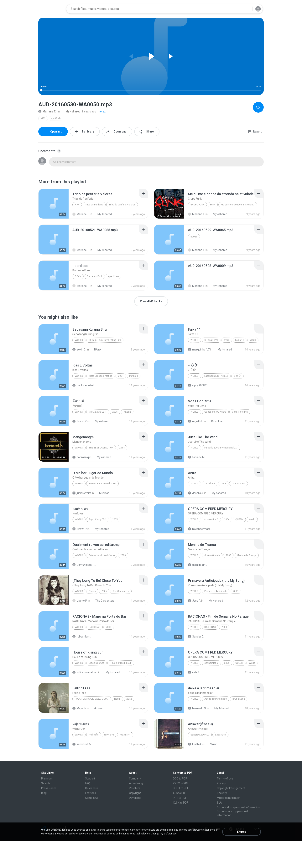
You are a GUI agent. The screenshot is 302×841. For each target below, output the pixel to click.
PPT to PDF (180, 797)
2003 (108, 627)
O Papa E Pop (211, 340)
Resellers (134, 788)
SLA (219, 802)
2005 (115, 411)
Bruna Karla (238, 698)
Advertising (136, 783)
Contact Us (91, 797)
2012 (129, 698)
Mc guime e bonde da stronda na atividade (239, 204)
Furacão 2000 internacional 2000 (222, 447)
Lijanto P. (79, 600)
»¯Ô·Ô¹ (237, 376)
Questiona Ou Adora (215, 411)
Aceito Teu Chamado (215, 698)
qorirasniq (80, 457)
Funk (212, 204)
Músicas (102, 493)
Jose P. (194, 600)
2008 (235, 591)
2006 (227, 519)
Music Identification (228, 797)
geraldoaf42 (197, 564)
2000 (123, 555)
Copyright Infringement (231, 788)
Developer (135, 797)
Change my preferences (164, 833)
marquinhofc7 (199, 349)
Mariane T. (47, 111)
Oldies (92, 591)
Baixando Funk (94, 276)
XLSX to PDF (180, 802)
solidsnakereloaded (85, 672)
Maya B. (79, 708)
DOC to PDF (180, 778)
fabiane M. (196, 457)
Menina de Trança (246, 555)
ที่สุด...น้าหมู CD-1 (98, 411)
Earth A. (195, 744)
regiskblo (195, 421)
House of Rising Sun (121, 663)
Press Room (48, 788)
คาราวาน (109, 734)
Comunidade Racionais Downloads (85, 564)
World (79, 340)
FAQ (87, 783)
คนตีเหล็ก (93, 734)
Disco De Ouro (96, 663)
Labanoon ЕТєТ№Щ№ (216, 376)
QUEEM (239, 519)
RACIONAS (94, 627)
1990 (226, 340)
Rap (77, 204)
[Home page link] (51, 9)
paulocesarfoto (83, 385)
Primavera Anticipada (215, 591)
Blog (44, 793)
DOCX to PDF (181, 788)
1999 (223, 483)
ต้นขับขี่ (127, 411)
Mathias (133, 376)
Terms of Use (225, 778)
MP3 (43, 118)
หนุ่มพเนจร (125, 734)
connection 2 (211, 519)
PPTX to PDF (180, 783)
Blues (193, 236)
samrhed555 (82, 744)
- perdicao (113, 276)
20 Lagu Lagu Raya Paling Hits (105, 340)
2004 (120, 376)
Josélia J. (196, 493)
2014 (122, 447)
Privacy (221, 783)
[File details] (54, 204)
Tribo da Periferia (94, 204)
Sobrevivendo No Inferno (102, 555)
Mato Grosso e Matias (100, 376)
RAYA (95, 349)
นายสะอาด (220, 734)
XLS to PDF (179, 793)
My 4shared (71, 111)
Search (45, 783)
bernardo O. (197, 708)
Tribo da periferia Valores (122, 204)
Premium (47, 778)
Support (90, 778)
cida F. (193, 672)
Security (222, 793)
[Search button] (247, 9)
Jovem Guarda (212, 555)
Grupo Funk (197, 204)
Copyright (135, 793)
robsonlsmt (81, 636)
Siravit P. (79, 421)
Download (215, 421)
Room (117, 698)
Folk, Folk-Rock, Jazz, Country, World (93, 698)
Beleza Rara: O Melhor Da (102, 483)
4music (96, 708)
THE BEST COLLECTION (101, 447)
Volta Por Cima (240, 411)
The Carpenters (121, 591)
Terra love (209, 483)
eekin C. (79, 349)
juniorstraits (81, 493)
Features (90, 793)
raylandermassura (200, 528)
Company (135, 778)
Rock (78, 276)
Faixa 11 (239, 340)
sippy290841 (198, 385)
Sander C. (196, 636)
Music (211, 744)
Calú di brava (238, 483)
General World (199, 734)
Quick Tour (91, 788)
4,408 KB (56, 118)
